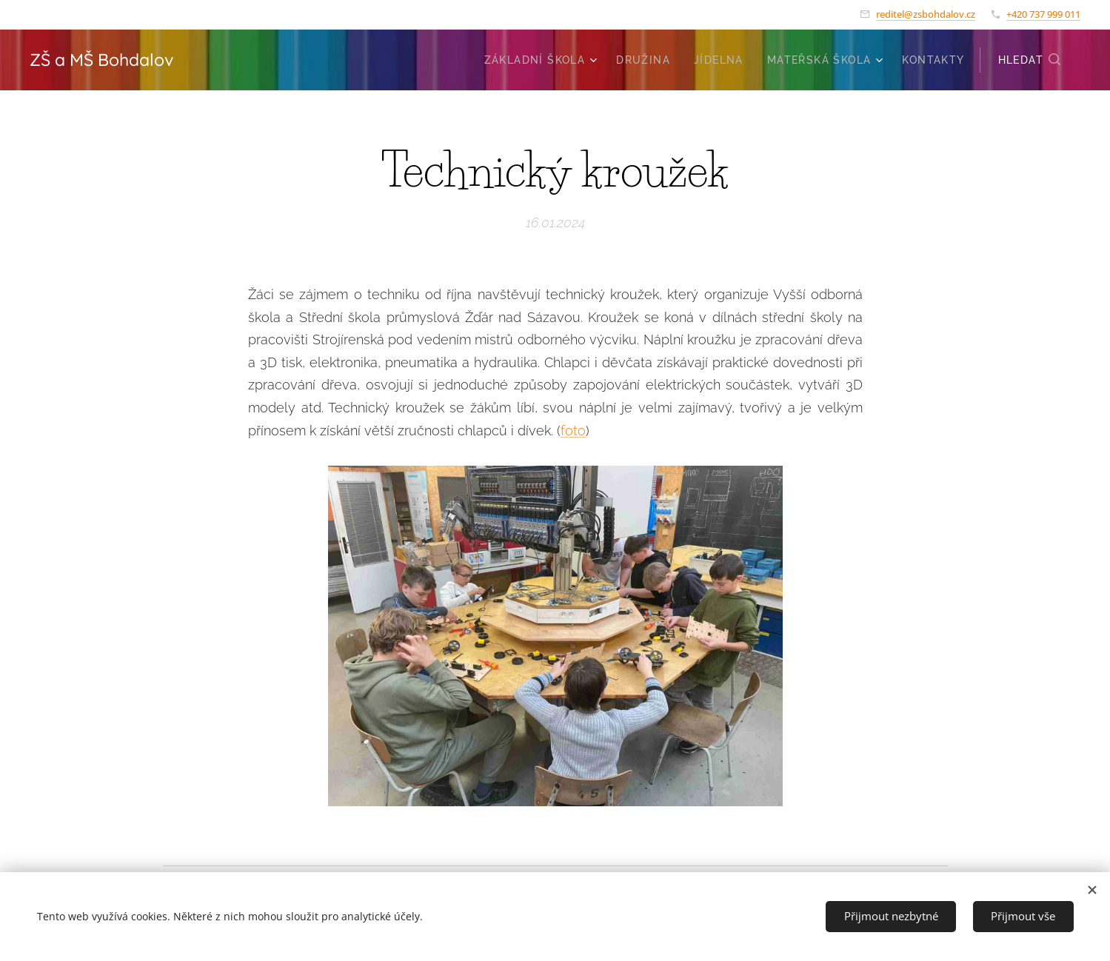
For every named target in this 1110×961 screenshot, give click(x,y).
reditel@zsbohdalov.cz (925, 14)
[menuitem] (543, 59)
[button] (1030, 59)
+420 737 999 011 (1043, 14)
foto (573, 430)
